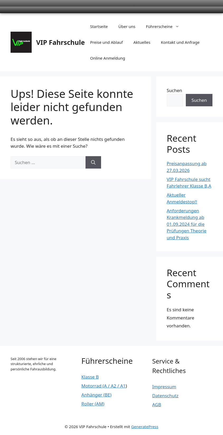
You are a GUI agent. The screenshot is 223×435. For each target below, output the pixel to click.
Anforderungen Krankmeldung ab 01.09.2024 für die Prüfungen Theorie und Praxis (186, 224)
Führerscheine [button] (165, 26)
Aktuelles (142, 42)
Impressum (164, 387)
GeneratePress (144, 426)
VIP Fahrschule (60, 42)
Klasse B (90, 377)
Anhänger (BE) (96, 395)
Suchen (174, 90)
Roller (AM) (92, 404)
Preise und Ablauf (106, 42)
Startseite (99, 26)
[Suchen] (93, 162)
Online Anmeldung (107, 58)
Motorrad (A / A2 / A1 (103, 386)
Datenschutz (165, 396)
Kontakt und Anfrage (180, 42)
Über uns (126, 26)
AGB (156, 404)
